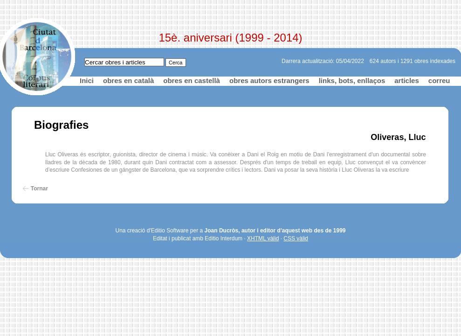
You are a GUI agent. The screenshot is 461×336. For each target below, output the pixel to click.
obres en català (128, 80)
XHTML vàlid (263, 238)
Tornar (39, 188)
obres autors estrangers (269, 80)
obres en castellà (191, 80)
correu (439, 80)
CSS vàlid (295, 238)
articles (406, 80)
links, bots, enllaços (352, 80)
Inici (87, 80)
